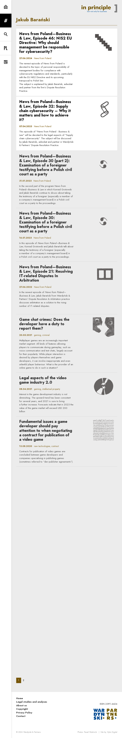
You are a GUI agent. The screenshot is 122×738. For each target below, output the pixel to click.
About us (21, 705)
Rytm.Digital (112, 732)
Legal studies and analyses (31, 702)
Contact (20, 716)
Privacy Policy (24, 712)
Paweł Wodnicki (90, 732)
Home (19, 698)
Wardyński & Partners (32, 732)
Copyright (22, 709)
